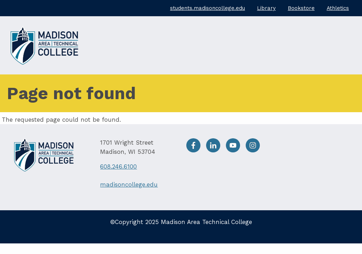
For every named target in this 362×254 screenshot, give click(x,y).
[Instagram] (254, 150)
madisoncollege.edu (129, 184)
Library (266, 8)
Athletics (338, 8)
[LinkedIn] (216, 150)
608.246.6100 (118, 166)
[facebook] (196, 150)
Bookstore (301, 8)
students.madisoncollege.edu (207, 8)
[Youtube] (236, 150)
